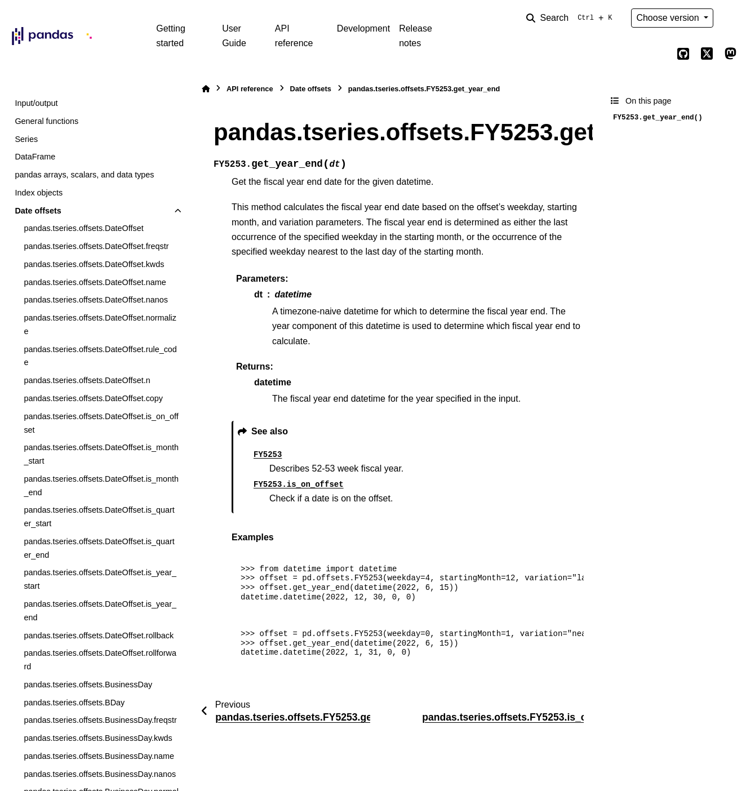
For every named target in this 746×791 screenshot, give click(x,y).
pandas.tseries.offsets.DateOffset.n (87, 380)
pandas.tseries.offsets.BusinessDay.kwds (98, 738)
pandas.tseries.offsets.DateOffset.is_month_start (101, 454)
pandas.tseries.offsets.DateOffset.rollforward (100, 659)
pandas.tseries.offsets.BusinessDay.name (99, 756)
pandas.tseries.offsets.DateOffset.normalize (100, 324)
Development (363, 28)
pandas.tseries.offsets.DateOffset (83, 228)
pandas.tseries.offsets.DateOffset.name (95, 282)
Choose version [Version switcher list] (668, 18)
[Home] (206, 89)
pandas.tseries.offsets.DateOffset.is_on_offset (101, 423)
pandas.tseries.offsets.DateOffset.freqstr (96, 246)
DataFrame (35, 156)
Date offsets (38, 210)
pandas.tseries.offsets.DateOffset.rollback (99, 635)
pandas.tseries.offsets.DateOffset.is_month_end (101, 485)
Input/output (36, 103)
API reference (294, 36)
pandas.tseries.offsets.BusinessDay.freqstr (100, 720)
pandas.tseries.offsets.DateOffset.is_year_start (100, 579)
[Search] (571, 18)
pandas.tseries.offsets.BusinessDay (88, 684)
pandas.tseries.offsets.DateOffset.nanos (95, 299)
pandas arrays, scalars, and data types (84, 174)
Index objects (39, 192)
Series (26, 139)
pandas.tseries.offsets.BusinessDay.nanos (100, 774)
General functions (46, 121)
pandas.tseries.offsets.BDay (74, 702)
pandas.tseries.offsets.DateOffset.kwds (94, 264)
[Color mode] (730, 18)
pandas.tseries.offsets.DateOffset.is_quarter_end (99, 548)
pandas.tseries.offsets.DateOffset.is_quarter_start (99, 516)
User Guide (234, 36)
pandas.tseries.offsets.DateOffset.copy (93, 398)
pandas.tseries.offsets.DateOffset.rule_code (100, 356)
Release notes (415, 36)
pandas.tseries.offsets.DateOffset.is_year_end (100, 610)
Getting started (170, 36)
